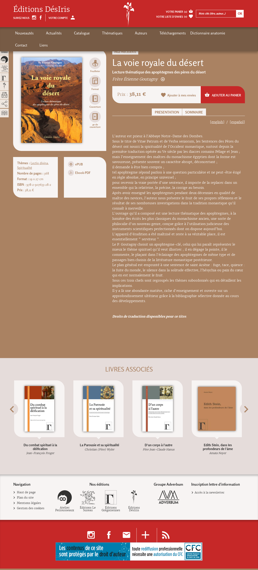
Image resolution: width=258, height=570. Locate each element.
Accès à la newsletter (209, 494)
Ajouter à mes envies (178, 95)
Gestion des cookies (30, 509)
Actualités (46, 33)
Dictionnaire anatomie (168, 33)
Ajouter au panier (223, 94)
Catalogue (66, 33)
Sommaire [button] (194, 112)
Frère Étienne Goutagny (138, 79)
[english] (217, 122)
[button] (18, 419)
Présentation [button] (167, 112)
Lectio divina (39, 163)
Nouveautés (24, 33)
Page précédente (125, 52)
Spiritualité (24, 168)
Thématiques (88, 33)
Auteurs (109, 33)
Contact (196, 33)
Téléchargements (133, 33)
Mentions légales (29, 504)
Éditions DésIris (41, 9)
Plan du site (25, 499)
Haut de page (26, 494)
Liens (211, 33)
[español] (237, 122)
